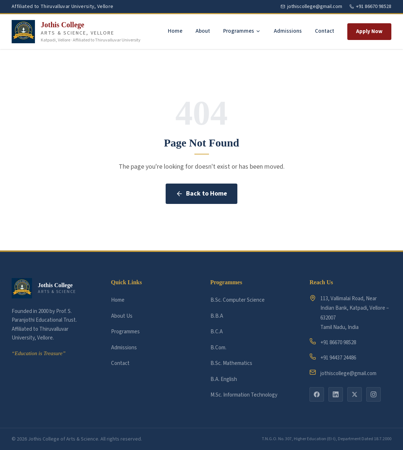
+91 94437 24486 (332, 357)
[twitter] (354, 394)
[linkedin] (335, 394)
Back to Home (201, 193)
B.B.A (216, 316)
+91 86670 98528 (332, 342)
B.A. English (223, 379)
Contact (324, 31)
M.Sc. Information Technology (243, 395)
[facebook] (316, 394)
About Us (122, 316)
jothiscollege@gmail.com (342, 373)
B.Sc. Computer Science (237, 300)
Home (175, 31)
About (202, 31)
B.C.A (216, 332)
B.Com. (218, 347)
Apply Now (369, 31)
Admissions (288, 31)
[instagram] (373, 394)
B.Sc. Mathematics (231, 363)
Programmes (242, 31)
